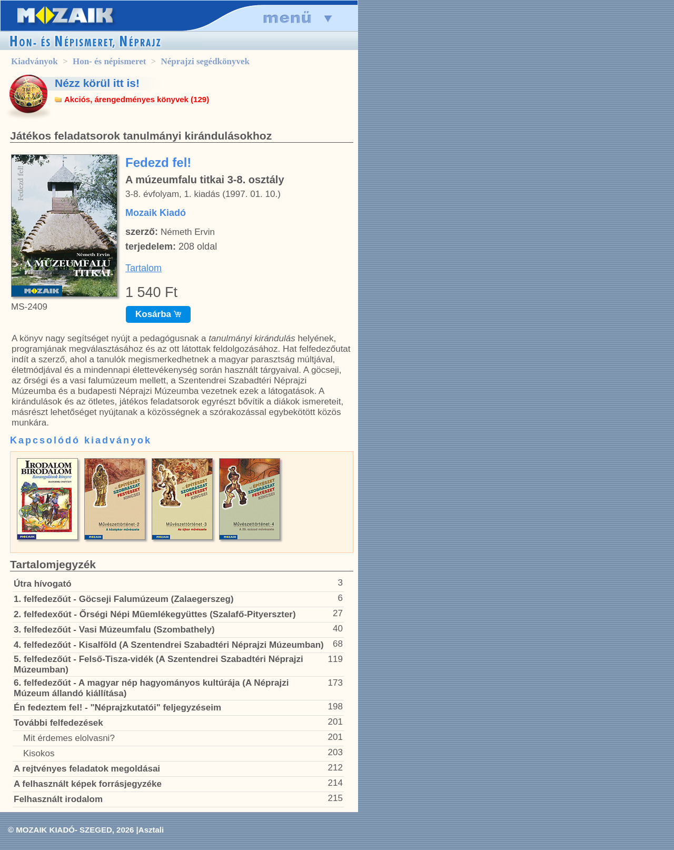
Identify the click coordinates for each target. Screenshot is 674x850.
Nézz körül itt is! (97, 83)
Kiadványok (34, 61)
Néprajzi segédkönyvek (205, 61)
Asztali (151, 829)
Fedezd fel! (158, 162)
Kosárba (158, 314)
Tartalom (143, 268)
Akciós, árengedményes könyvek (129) (136, 99)
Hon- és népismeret (109, 61)
